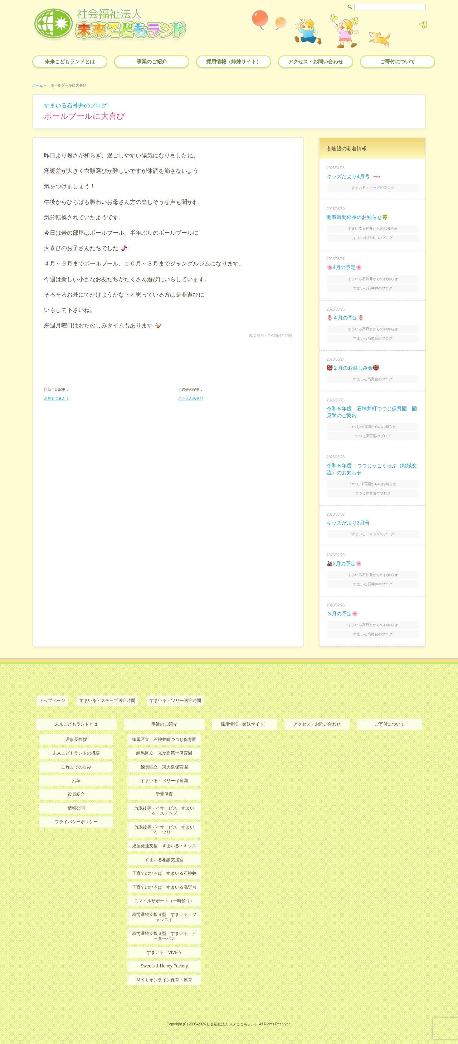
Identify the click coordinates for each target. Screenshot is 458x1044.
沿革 (76, 780)
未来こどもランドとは (70, 61)
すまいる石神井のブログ (75, 105)
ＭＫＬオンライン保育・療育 (164, 979)
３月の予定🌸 (342, 613)
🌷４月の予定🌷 (345, 318)
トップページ (52, 700)
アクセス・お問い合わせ (315, 61)
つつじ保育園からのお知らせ (373, 427)
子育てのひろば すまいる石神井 (164, 873)
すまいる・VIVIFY (164, 952)
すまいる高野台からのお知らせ (373, 329)
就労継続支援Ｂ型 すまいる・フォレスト (164, 917)
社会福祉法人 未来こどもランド (232, 1024)
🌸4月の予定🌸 (344, 267)
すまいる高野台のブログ (373, 338)
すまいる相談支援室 (164, 859)
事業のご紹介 (152, 61)
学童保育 (164, 794)
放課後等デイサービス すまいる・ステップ (164, 811)
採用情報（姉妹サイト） (233, 61)
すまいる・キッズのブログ (372, 188)
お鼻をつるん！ (56, 398)
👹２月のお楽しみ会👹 (353, 368)
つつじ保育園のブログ (373, 436)
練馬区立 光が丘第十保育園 (164, 753)
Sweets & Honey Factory (164, 966)
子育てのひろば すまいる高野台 (164, 887)
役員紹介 (76, 794)
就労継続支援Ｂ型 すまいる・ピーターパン (164, 936)
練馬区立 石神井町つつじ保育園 (164, 739)
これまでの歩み (76, 767)
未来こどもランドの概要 (76, 753)
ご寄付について (397, 61)
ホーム (37, 85)
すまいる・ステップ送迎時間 (107, 700)
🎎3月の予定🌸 (344, 563)
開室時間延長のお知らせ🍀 (357, 217)
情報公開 (76, 808)
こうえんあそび (190, 398)
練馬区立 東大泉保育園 (164, 767)
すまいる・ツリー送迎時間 (175, 700)
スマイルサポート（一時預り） (164, 900)
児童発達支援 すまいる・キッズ (164, 845)
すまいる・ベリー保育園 (164, 780)
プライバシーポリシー (76, 821)
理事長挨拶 (76, 739)
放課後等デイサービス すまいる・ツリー (164, 830)
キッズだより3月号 (348, 523)
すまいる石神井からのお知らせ (373, 228)
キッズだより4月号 (348, 176)
